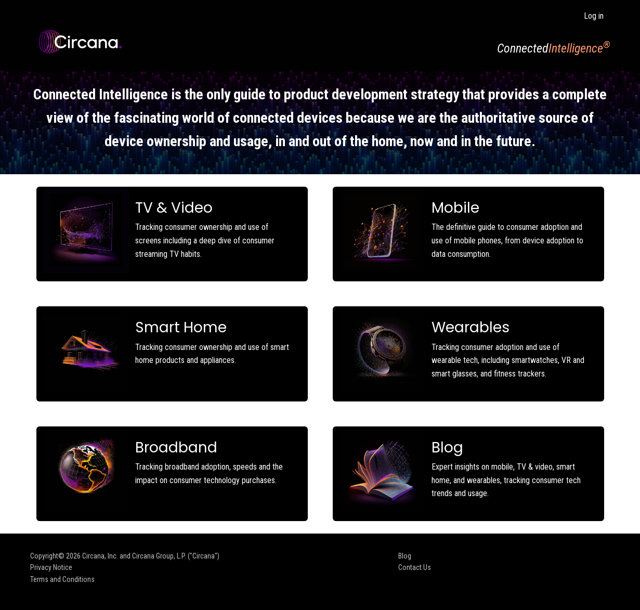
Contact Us (414, 567)
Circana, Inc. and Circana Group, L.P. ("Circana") (150, 556)
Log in (594, 16)
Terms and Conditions (62, 579)
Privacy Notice (51, 567)
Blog (404, 556)
